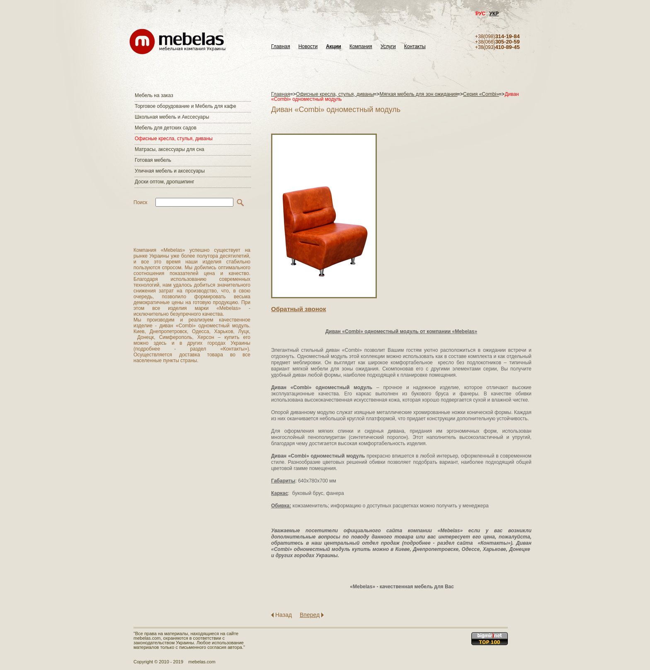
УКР (494, 14)
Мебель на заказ (154, 95)
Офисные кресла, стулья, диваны (174, 138)
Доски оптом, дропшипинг (164, 182)
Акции (333, 46)
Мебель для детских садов (165, 128)
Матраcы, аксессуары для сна (169, 149)
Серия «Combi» (481, 94)
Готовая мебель (153, 160)
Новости (308, 46)
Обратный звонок (298, 308)
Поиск (140, 202)
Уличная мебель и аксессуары (170, 171)
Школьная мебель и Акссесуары (172, 117)
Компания (360, 46)
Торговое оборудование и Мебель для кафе (185, 106)
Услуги (388, 46)
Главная (280, 46)
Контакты (415, 46)
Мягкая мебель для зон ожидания (419, 94)
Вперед (310, 615)
